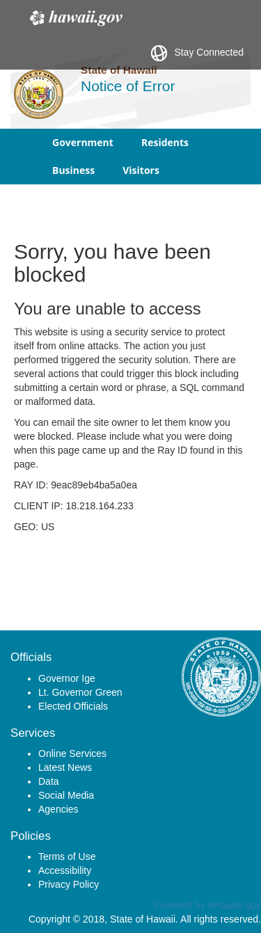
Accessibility (64, 870)
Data (48, 781)
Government (82, 142)
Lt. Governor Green (80, 692)
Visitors (140, 170)
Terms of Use (66, 856)
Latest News (65, 767)
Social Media (66, 795)
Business (73, 170)
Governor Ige (66, 678)
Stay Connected (197, 53)
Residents (165, 142)
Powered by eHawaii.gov (207, 905)
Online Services (72, 753)
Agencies (58, 809)
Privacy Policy (68, 884)
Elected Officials (73, 706)
